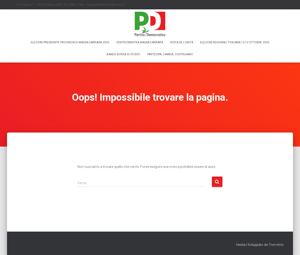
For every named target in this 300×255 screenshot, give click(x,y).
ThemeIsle (276, 245)
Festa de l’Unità (181, 42)
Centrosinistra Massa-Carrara (139, 42)
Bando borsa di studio (123, 54)
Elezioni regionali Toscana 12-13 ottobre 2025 (234, 42)
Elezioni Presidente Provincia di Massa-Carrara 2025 (70, 42)
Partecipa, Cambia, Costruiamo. (170, 54)
